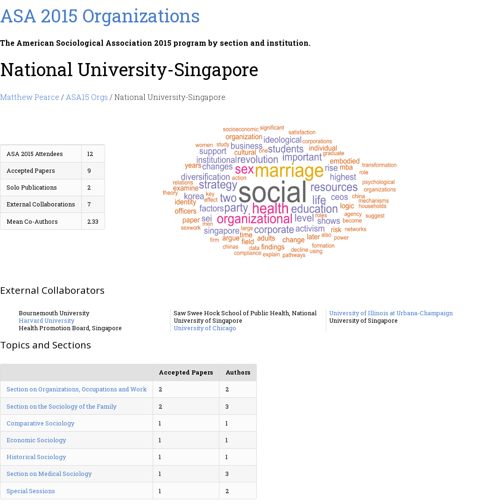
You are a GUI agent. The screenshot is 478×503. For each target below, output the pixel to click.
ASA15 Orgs (87, 97)
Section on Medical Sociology (49, 473)
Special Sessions (31, 491)
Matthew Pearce (29, 97)
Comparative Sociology (40, 423)
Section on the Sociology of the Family (61, 406)
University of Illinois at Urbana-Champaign (391, 313)
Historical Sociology (36, 456)
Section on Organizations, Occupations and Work (77, 389)
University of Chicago (205, 328)
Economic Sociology (36, 440)
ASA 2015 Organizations (100, 15)
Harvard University (46, 320)
